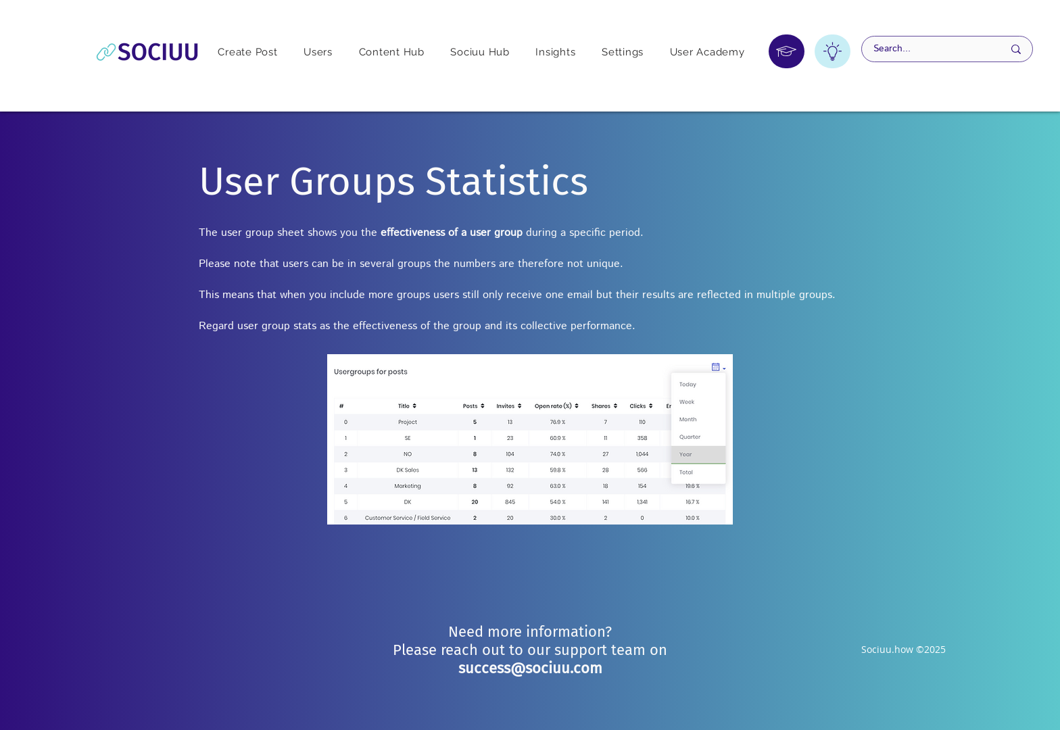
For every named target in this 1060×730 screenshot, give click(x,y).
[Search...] (928, 49)
